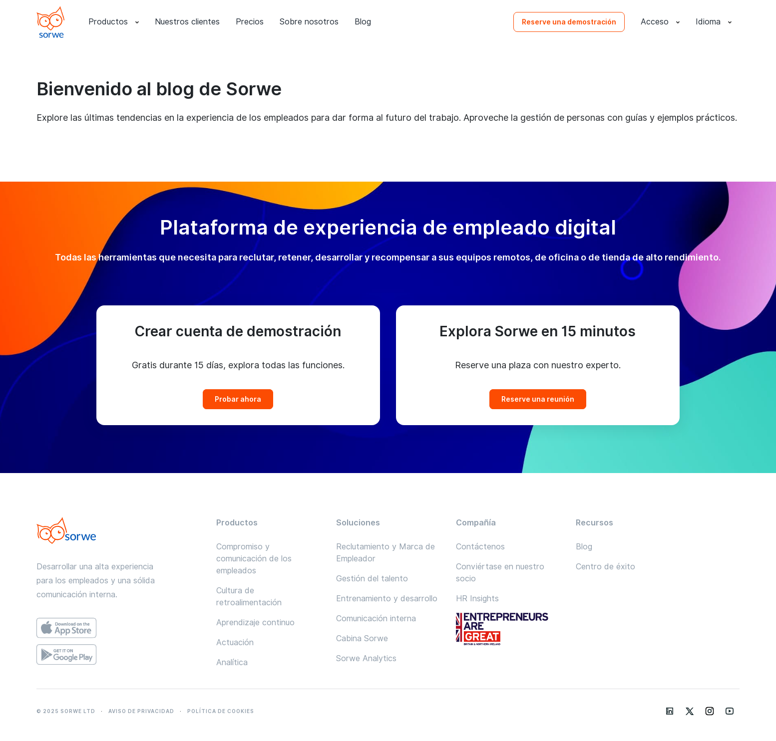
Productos (113, 22)
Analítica (232, 662)
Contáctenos (480, 546)
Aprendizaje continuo (255, 622)
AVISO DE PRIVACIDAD (141, 711)
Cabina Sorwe (362, 638)
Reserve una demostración (569, 22)
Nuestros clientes (187, 21)
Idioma (714, 22)
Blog (363, 21)
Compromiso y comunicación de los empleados (254, 558)
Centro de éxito (605, 566)
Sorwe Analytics (366, 658)
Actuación (235, 642)
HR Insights (477, 598)
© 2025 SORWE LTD (65, 711)
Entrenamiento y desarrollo (386, 598)
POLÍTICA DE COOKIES (220, 711)
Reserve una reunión (537, 399)
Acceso (660, 22)
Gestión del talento (372, 578)
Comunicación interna (376, 618)
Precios (250, 21)
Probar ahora (238, 399)
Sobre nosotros (309, 21)
